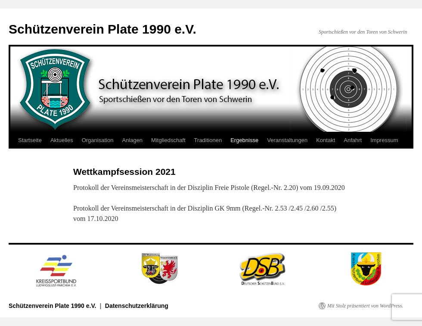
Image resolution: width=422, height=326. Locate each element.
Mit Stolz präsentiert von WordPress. (365, 306)
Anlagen (132, 140)
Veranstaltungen (287, 140)
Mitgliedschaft (168, 140)
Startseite (30, 140)
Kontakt (325, 140)
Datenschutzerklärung (136, 305)
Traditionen (208, 140)
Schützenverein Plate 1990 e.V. (102, 29)
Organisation (98, 140)
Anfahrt (353, 140)
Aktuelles (61, 140)
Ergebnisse (244, 140)
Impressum (384, 140)
